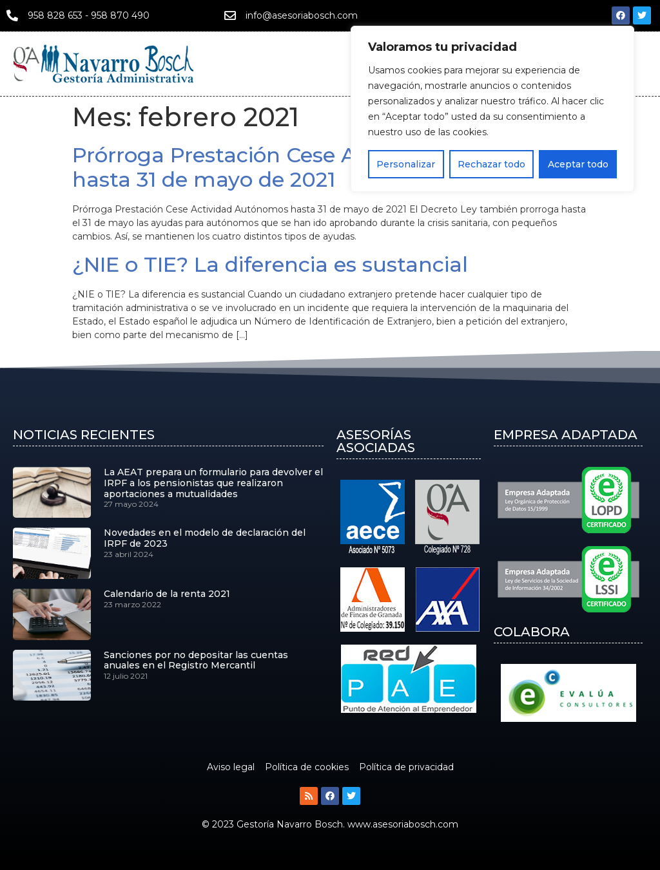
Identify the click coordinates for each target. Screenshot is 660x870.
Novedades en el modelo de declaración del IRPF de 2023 (205, 538)
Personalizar (405, 164)
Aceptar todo (578, 164)
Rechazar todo (491, 164)
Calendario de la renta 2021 (167, 594)
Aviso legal (231, 767)
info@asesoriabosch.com (302, 15)
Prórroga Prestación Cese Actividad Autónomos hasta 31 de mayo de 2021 (319, 167)
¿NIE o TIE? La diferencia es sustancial (270, 264)
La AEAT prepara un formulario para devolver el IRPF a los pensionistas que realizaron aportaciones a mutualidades (213, 483)
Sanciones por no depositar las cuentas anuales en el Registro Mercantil (196, 660)
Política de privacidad (406, 767)
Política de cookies (307, 767)
